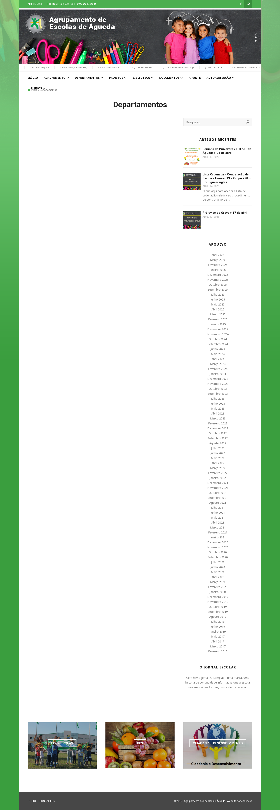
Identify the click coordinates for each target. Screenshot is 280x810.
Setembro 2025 (218, 289)
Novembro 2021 (217, 488)
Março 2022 (218, 468)
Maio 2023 (218, 408)
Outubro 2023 (218, 389)
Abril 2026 (217, 255)
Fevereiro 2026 (217, 265)
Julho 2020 (218, 562)
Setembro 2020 (218, 557)
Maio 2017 (218, 636)
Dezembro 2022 (217, 428)
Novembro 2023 (217, 384)
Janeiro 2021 (218, 537)
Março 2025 (218, 314)
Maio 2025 (218, 304)
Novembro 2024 (217, 334)
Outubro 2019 (218, 607)
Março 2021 (218, 527)
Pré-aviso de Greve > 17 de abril (225, 212)
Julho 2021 (218, 507)
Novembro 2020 (217, 547)
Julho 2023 (218, 398)
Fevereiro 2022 (217, 473)
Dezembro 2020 (217, 542)
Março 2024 (218, 364)
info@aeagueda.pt (86, 4)
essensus (246, 800)
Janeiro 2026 (218, 270)
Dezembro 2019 (217, 597)
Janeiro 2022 (218, 478)
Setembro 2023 (218, 393)
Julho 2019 (218, 621)
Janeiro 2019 (218, 631)
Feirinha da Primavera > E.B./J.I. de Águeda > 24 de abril (227, 151)
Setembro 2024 (218, 344)
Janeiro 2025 (218, 324)
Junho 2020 (217, 567)
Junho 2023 (217, 403)
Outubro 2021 (218, 493)
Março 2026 (218, 260)
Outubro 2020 (218, 552)
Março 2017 (218, 646)
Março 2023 (218, 418)
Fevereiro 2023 (217, 423)
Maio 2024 (218, 354)
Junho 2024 (217, 349)
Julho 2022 (218, 448)
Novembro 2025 (217, 279)
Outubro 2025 (218, 284)
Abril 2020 (217, 577)
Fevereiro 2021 (217, 532)
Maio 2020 (218, 572)
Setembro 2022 (218, 438)
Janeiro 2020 (218, 592)
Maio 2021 (218, 517)
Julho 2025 (218, 294)
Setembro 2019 (218, 612)
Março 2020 (218, 582)
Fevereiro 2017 (217, 651)
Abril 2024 (217, 359)
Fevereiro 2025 (217, 319)
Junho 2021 (217, 512)
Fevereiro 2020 (217, 587)
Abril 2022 (217, 463)
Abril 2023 (217, 413)
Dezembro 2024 (217, 329)
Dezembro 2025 (217, 275)
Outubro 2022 (218, 433)
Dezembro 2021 (217, 483)
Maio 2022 (218, 458)
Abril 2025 (217, 309)
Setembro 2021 (218, 498)
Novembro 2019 (217, 602)
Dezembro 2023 (217, 379)
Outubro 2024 (218, 339)
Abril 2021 (217, 522)
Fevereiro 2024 (217, 369)
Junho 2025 (217, 299)
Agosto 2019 (217, 617)
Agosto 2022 (217, 443)
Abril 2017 (217, 641)
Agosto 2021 (217, 503)
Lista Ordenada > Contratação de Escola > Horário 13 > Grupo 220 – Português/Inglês (227, 178)
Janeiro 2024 (218, 374)
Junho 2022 (217, 453)
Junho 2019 (217, 626)
